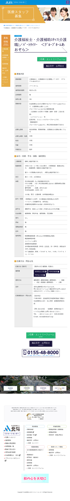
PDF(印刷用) (53, 271)
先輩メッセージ (10, 437)
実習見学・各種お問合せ (56, 435)
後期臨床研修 (53, 432)
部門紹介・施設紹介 (32, 457)
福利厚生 (8, 440)
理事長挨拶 (30, 429)
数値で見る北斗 (10, 449)
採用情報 (5, 64)
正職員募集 (5, 50)
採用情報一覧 (9, 446)
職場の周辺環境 (10, 443)
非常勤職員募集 (5, 57)
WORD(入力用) (40, 271)
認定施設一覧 (31, 435)
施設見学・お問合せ (55, 66)
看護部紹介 (30, 454)
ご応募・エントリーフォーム (51, 59)
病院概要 (29, 432)
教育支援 (29, 460)
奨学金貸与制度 (10, 452)
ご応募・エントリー (32, 443)
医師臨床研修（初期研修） (56, 429)
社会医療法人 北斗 (11, 455)
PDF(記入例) (39, 275)
